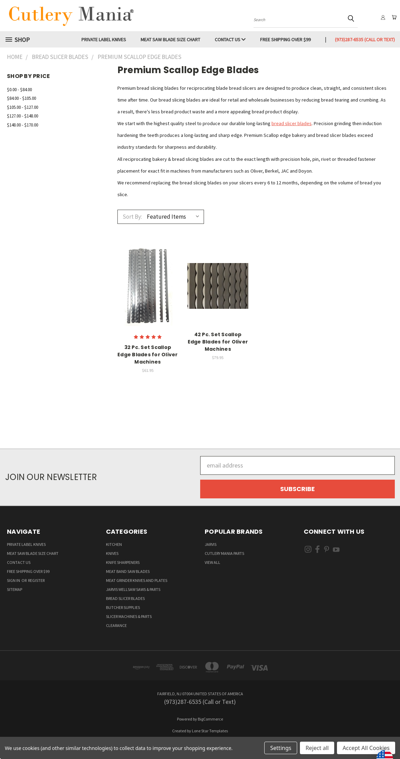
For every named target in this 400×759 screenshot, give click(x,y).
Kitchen (114, 544)
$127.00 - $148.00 (22, 116)
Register (36, 580)
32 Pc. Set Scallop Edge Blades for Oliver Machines (147, 354)
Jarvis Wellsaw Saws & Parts (133, 589)
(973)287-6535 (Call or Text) (365, 39)
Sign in (14, 580)
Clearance (116, 625)
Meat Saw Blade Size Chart (170, 39)
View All (212, 562)
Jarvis (210, 544)
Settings (280, 748)
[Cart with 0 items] (393, 17)
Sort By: (132, 216)
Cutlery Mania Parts (224, 553)
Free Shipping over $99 (285, 39)
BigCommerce (210, 719)
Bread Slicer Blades (125, 598)
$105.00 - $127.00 (22, 107)
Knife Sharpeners (123, 562)
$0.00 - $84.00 (19, 90)
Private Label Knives (103, 39)
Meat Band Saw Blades (128, 571)
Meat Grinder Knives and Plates (136, 580)
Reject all (317, 748)
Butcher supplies (123, 607)
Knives (112, 553)
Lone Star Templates (210, 730)
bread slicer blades (292, 123)
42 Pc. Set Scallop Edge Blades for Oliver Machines (218, 341)
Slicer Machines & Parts (129, 616)
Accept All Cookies (366, 748)
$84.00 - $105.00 (21, 98)
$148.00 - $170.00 (22, 125)
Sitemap (14, 589)
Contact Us (230, 39)
